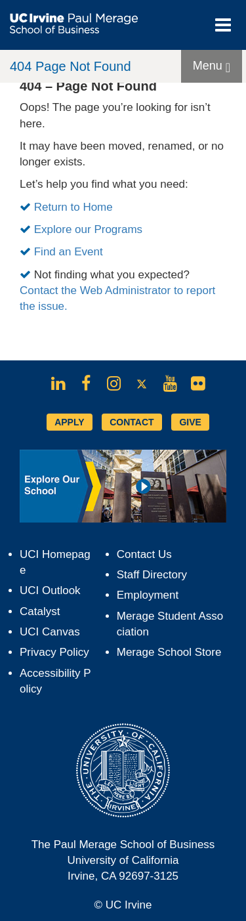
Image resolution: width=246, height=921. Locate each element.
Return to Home (73, 207)
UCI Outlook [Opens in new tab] (50, 590)
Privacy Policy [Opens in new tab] (54, 652)
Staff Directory (152, 574)
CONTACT (132, 422)
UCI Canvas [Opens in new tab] (50, 632)
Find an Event (68, 252)
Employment (147, 595)
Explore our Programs (88, 229)
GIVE (190, 422)
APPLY (69, 422)
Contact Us (144, 554)
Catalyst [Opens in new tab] (40, 611)
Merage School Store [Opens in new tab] (169, 652)
